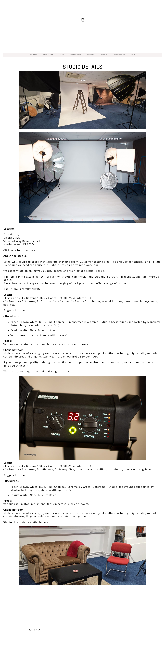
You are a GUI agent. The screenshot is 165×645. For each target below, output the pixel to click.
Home (133, 55)
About (62, 55)
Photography (48, 55)
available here (39, 522)
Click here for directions (19, 250)
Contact (104, 55)
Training (33, 55)
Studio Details (119, 55)
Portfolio (91, 55)
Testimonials (76, 55)
